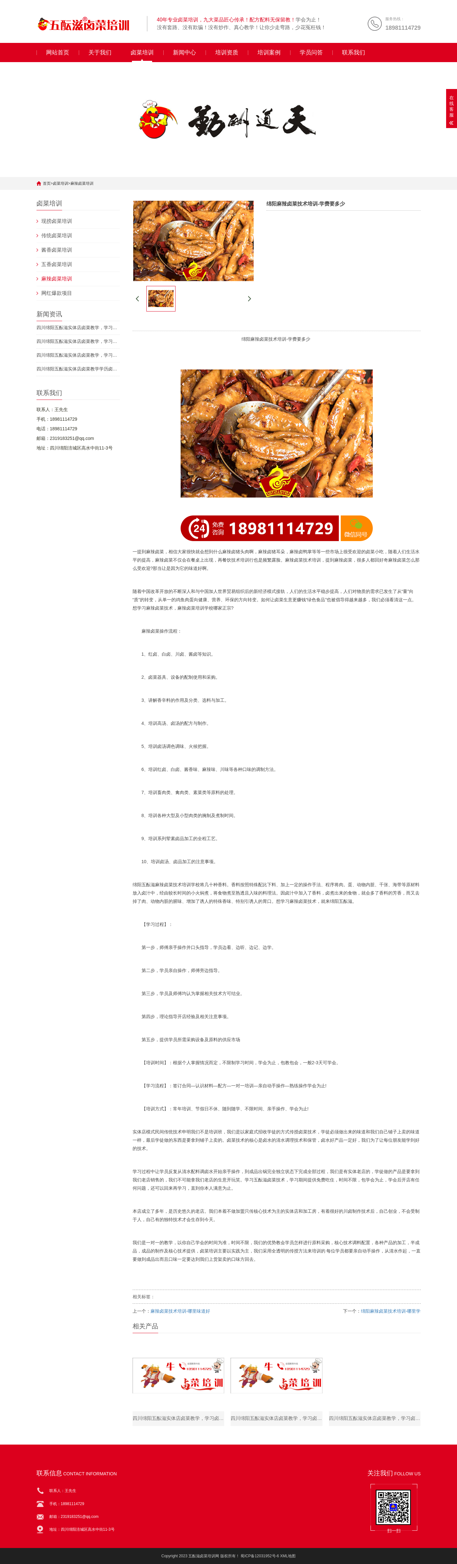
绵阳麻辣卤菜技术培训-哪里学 (391, 1311)
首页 (47, 183)
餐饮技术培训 (235, 560)
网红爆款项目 (56, 293)
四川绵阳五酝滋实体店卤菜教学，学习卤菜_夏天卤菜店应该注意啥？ (78, 327)
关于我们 (99, 52)
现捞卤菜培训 (56, 221)
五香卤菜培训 (56, 264)
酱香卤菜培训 (56, 250)
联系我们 (353, 52)
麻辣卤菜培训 (82, 183)
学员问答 (311, 52)
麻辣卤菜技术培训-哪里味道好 (180, 1311)
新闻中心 (184, 52)
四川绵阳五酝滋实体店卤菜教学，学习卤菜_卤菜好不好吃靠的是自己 (78, 341)
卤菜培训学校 (199, 608)
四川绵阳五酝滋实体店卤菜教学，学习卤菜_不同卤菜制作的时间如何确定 (78, 355)
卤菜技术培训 (272, 339)
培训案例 (269, 52)
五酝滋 (148, 884)
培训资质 (226, 52)
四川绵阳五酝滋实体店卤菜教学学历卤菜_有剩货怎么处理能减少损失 (78, 368)
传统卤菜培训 (56, 235)
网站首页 (57, 52)
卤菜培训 (142, 52)
